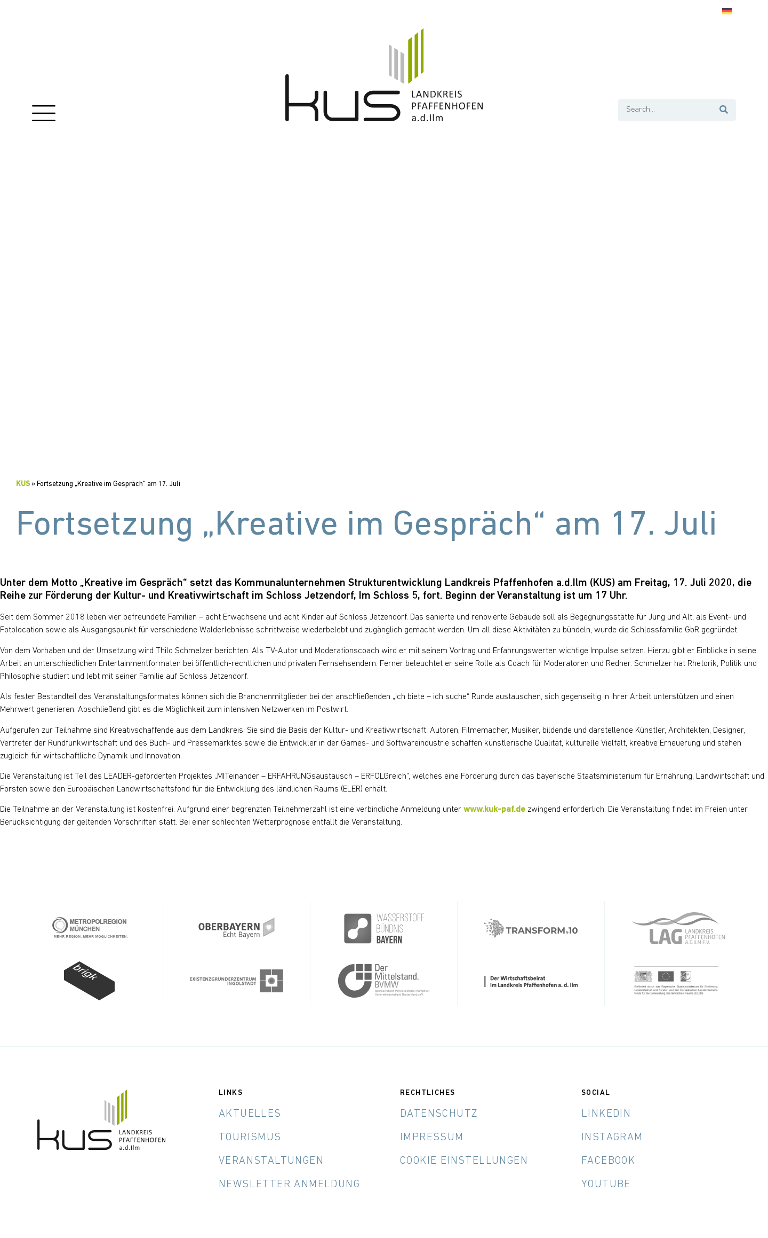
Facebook (608, 1160)
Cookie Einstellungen (464, 1160)
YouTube (606, 1183)
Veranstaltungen (271, 1160)
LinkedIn (606, 1113)
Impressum (432, 1136)
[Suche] (724, 110)
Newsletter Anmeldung (289, 1183)
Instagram (612, 1136)
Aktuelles (250, 1113)
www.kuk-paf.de (494, 809)
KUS (23, 484)
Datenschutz (439, 1113)
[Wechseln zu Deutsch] (727, 11)
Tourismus (250, 1136)
